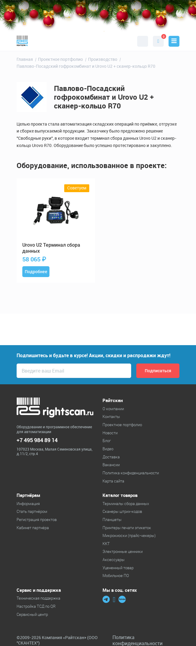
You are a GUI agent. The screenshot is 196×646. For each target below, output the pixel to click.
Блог (107, 440)
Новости (110, 432)
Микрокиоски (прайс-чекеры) (129, 535)
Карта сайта (113, 481)
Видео (108, 448)
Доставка (111, 457)
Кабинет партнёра (33, 527)
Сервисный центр (32, 614)
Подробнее (36, 271)
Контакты (111, 416)
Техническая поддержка (38, 598)
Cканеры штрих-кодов (122, 511)
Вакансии (111, 464)
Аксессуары (114, 559)
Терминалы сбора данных (126, 503)
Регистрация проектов (37, 519)
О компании (113, 408)
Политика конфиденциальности (131, 473)
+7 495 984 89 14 (37, 440)
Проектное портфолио (122, 424)
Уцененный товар (118, 567)
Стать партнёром (32, 511)
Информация (28, 503)
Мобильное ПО (116, 575)
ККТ (106, 543)
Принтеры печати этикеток (127, 527)
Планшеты (112, 519)
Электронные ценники (123, 551)
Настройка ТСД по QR (36, 606)
